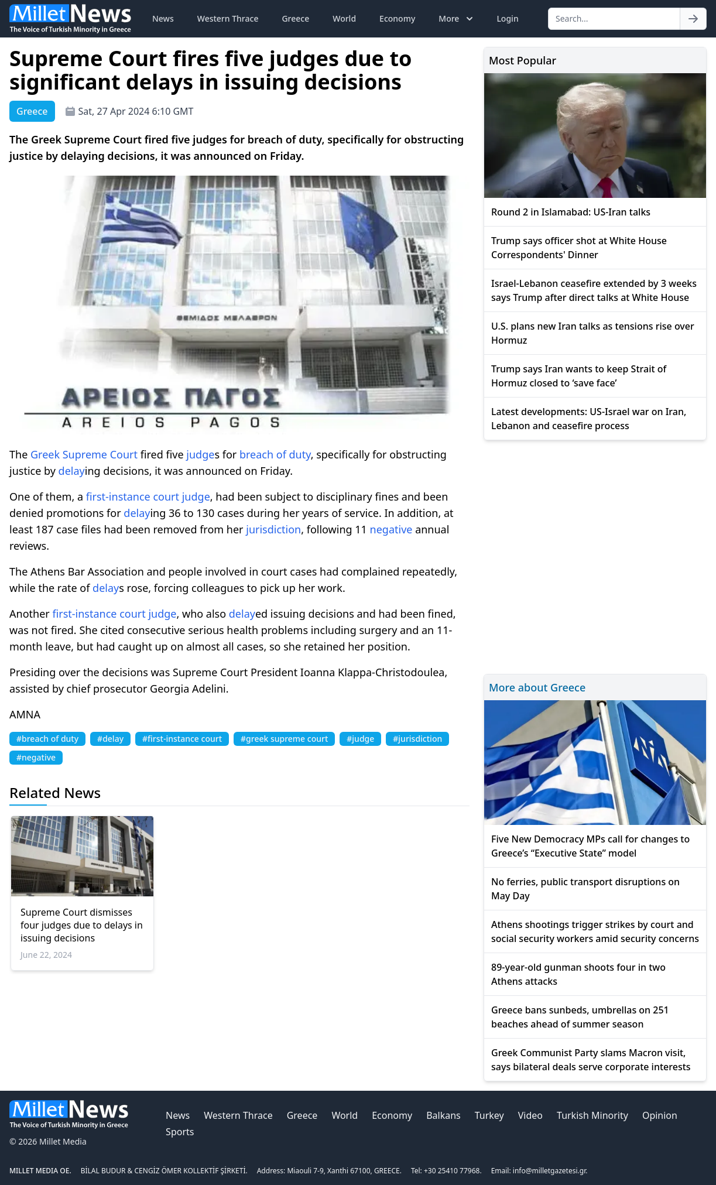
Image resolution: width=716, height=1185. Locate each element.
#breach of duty (47, 738)
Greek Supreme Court (84, 454)
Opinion (659, 1115)
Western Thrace (228, 18)
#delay (110, 738)
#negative (36, 757)
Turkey (489, 1115)
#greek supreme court (284, 738)
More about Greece (537, 687)
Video (530, 1115)
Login (507, 18)
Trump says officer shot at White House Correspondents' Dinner (579, 247)
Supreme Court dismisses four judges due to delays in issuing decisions (81, 925)
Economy (397, 18)
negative (391, 529)
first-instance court (132, 496)
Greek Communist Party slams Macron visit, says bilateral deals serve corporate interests (591, 1059)
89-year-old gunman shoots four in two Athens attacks (578, 974)
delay (72, 471)
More (456, 19)
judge (200, 454)
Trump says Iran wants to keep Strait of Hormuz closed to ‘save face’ (578, 375)
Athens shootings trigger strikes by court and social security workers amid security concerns (595, 931)
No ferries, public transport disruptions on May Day (585, 888)
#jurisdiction (417, 738)
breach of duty (275, 454)
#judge (360, 738)
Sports (180, 1131)
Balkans (443, 1115)
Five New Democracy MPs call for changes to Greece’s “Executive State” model (590, 846)
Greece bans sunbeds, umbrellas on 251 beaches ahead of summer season (580, 1017)
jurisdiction (273, 529)
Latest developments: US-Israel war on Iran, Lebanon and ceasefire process (588, 418)
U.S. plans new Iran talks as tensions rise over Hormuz (592, 333)
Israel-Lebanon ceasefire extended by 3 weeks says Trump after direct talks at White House (594, 290)
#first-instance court (182, 738)
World (344, 18)
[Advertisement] (595, 555)
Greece (295, 18)
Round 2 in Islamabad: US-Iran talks (570, 212)
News (163, 18)
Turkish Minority (592, 1115)
